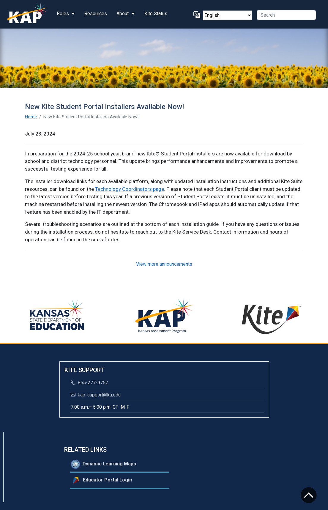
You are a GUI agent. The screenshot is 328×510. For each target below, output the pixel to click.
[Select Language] (227, 15)
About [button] (122, 13)
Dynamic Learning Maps (103, 464)
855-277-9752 (89, 382)
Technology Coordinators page (129, 189)
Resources (95, 13)
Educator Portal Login (101, 480)
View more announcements (164, 264)
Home (31, 116)
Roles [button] (63, 13)
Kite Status (155, 13)
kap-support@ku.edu (96, 395)
